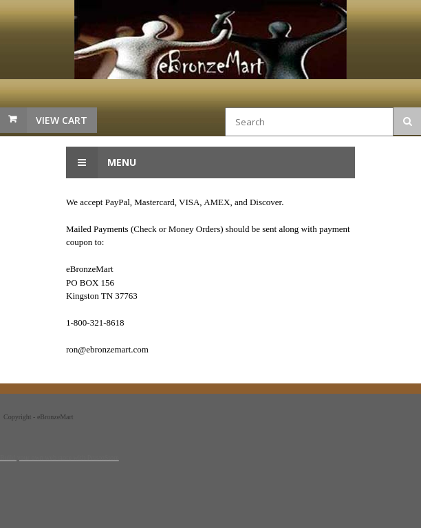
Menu (101, 162)
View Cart (61, 120)
